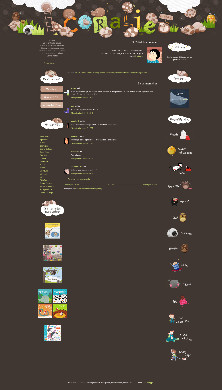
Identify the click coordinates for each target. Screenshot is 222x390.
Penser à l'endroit (47, 186)
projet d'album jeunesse (138, 73)
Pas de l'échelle (46, 183)
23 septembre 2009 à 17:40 (82, 143)
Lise (72, 106)
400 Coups (44, 136)
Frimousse (44, 161)
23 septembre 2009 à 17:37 (82, 128)
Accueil (111, 184)
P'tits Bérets (45, 180)
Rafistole (139, 56)
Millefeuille (44, 171)
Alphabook (44, 140)
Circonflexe (44, 152)
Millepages (44, 174)
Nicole (73, 88)
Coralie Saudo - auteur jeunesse (93, 73)
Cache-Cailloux (46, 149)
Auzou (42, 143)
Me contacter (49, 63)
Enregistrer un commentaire (79, 179)
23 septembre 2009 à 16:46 (82, 113)
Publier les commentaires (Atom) (88, 189)
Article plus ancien (150, 184)
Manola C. (75, 121)
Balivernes (44, 146)
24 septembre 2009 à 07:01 (82, 159)
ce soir (77, 73)
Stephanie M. (76, 167)
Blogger (150, 383)
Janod (42, 168)
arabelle (74, 152)
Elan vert (43, 155)
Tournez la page (46, 193)
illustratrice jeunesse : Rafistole (117, 73)
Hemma (43, 165)
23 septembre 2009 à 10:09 (82, 98)
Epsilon (43, 158)
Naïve (42, 177)
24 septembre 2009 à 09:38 (82, 174)
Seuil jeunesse (46, 189)
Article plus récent (72, 184)
